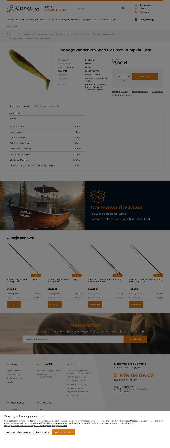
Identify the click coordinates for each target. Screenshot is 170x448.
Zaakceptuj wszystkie (63, 432)
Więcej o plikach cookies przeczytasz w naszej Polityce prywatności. (35, 425)
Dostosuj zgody (42, 432)
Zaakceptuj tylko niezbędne (18, 432)
